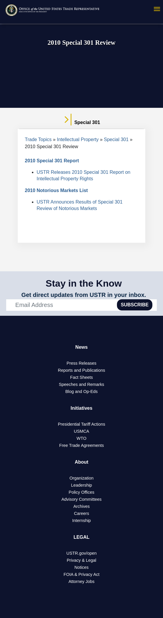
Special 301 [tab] (81, 122)
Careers (81, 513)
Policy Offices (81, 492)
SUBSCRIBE (135, 304)
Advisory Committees (81, 499)
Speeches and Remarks (81, 384)
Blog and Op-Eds (81, 391)
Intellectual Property (78, 139)
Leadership (81, 485)
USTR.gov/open (81, 553)
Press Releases (82, 363)
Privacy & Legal (81, 560)
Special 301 (116, 139)
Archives (81, 506)
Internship (81, 520)
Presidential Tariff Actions (81, 424)
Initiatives (81, 408)
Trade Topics (38, 139)
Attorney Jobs (81, 581)
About (81, 462)
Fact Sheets (81, 377)
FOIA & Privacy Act (81, 574)
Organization (81, 478)
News (81, 347)
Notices (81, 567)
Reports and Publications (81, 370)
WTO (81, 438)
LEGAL (81, 537)
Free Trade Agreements (81, 445)
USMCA (81, 431)
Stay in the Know (84, 283)
